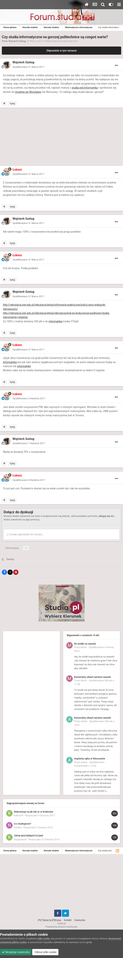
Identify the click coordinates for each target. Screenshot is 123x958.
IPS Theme (43, 920)
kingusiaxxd (20, 839)
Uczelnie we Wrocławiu (28, 91)
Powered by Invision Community (61, 927)
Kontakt (68, 920)
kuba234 (18, 815)
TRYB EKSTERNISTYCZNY (28, 835)
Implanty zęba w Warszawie (89, 758)
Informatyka (10, 362)
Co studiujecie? (22, 823)
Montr (84, 647)
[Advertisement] (45, 137)
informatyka (56, 321)
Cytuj (12, 103)
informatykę (24, 366)
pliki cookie (44, 938)
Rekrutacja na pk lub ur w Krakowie (33, 811)
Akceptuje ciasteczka (15, 952)
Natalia (18, 827)
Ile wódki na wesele (85, 643)
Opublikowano (28, 67)
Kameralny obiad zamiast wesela (92, 676)
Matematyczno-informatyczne (62, 41)
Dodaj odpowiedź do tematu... (25, 534)
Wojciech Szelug (17, 41)
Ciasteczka (79, 920)
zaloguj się (104, 516)
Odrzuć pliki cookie (45, 952)
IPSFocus (56, 920)
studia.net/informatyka (85, 87)
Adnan (84, 721)
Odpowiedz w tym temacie (61, 50)
